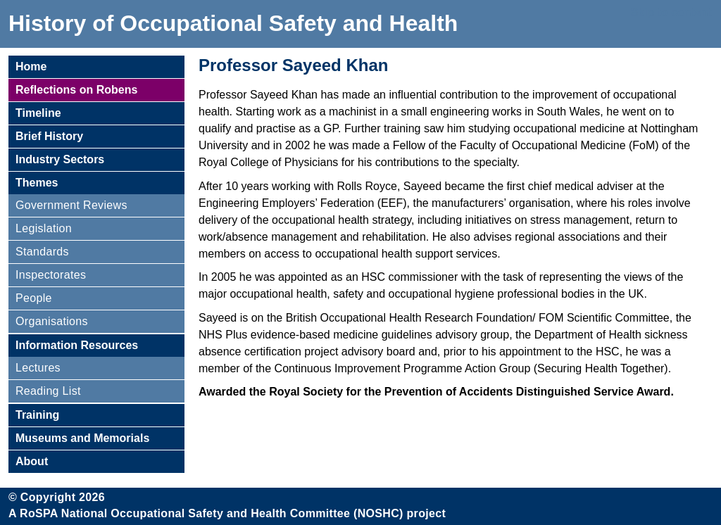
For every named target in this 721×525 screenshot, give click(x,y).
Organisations (51, 321)
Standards (42, 252)
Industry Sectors (59, 159)
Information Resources (76, 345)
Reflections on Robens (76, 90)
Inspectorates (50, 275)
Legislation (43, 228)
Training (37, 415)
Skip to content (671, 12)
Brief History (49, 136)
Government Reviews (71, 205)
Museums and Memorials (82, 438)
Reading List (48, 391)
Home (30, 66)
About (31, 461)
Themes (36, 183)
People (33, 298)
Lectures (38, 368)
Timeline (38, 113)
